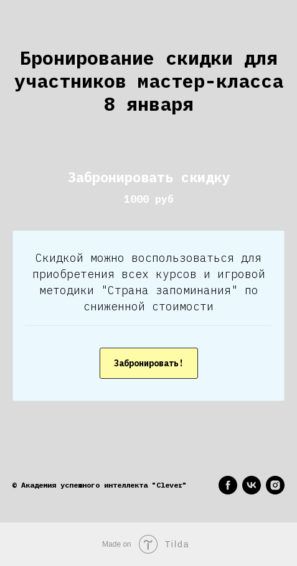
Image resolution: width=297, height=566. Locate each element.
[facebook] (228, 485)
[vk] (251, 485)
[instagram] (275, 485)
